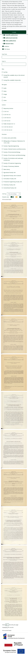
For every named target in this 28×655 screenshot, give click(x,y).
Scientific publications (11, 35)
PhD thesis (7, 49)
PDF (5, 97)
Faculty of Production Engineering (12, 163)
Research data (9, 43)
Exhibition (6, 46)
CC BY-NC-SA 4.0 (8, 130)
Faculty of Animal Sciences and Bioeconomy (15, 149)
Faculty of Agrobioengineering (11, 146)
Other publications (10, 40)
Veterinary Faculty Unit (9, 185)
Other (5, 100)
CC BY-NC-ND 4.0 (8, 127)
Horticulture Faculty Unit (10, 178)
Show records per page (10, 625)
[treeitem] (14, 35)
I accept (14, 32)
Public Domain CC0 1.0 (9, 124)
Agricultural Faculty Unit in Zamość (12, 175)
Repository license (8, 108)
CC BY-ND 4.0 (7, 117)
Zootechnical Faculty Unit (10, 188)
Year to (4, 61)
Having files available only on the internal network (14, 76)
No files (6, 72)
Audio (5, 88)
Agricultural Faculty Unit (10, 172)
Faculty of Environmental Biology (12, 152)
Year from (4, 54)
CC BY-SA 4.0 (7, 120)
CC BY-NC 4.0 (7, 114)
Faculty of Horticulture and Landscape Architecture (13, 159)
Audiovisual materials (11, 38)
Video (5, 91)
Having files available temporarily (12, 80)
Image (5, 94)
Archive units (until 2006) (10, 138)
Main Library (7, 169)
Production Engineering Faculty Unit (13, 181)
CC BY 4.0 (6, 111)
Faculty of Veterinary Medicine (11, 166)
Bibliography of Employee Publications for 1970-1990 (14, 142)
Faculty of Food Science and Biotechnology (14, 155)
